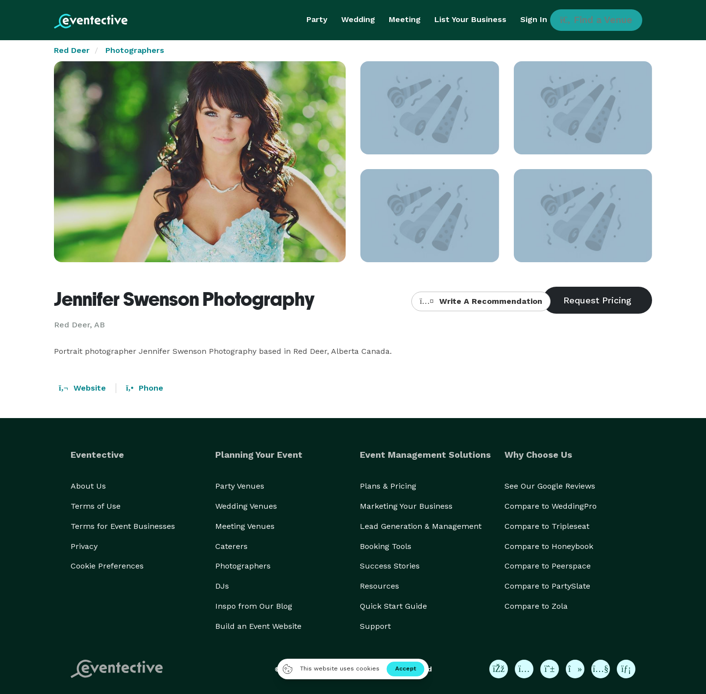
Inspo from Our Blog (253, 606)
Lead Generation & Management (420, 526)
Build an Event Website (258, 626)
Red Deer (72, 50)
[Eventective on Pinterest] (549, 669)
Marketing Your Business (406, 506)
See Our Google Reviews (549, 486)
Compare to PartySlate (547, 586)
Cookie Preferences (107, 565)
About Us (88, 486)
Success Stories (390, 565)
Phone (144, 388)
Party (317, 19)
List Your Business (470, 19)
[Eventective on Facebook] (498, 669)
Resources (379, 586)
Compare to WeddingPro (550, 506)
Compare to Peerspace (547, 565)
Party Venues (239, 486)
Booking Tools (385, 546)
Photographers (134, 50)
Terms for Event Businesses (123, 526)
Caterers (231, 546)
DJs (222, 586)
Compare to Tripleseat (546, 526)
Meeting (405, 19)
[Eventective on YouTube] (600, 669)
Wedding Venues (246, 506)
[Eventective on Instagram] (524, 669)
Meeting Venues (245, 526)
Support (375, 626)
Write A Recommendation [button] (481, 301)
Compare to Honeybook (548, 546)
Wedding (358, 19)
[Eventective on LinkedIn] (626, 669)
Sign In (533, 19)
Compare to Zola (536, 606)
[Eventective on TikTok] (575, 669)
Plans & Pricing (388, 486)
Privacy (84, 546)
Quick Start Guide (393, 606)
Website (82, 388)
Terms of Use (96, 506)
